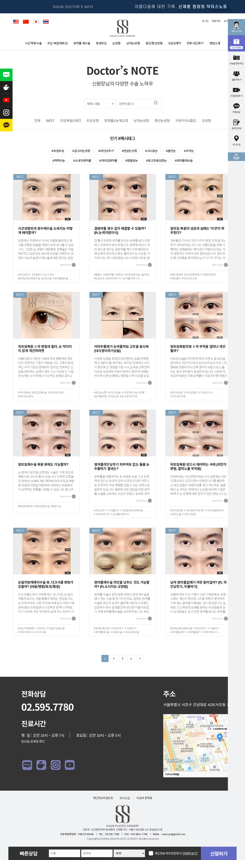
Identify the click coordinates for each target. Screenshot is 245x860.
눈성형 (116, 43)
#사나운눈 (151, 151)
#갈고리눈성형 (81, 151)
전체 (37, 120)
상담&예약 (174, 43)
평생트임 (101, 43)
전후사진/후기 (195, 43)
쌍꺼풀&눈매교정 (116, 120)
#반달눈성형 (129, 151)
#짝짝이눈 (58, 160)
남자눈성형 (133, 43)
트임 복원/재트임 (57, 43)
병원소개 (214, 43)
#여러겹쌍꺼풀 (108, 160)
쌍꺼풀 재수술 (81, 43)
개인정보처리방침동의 (176, 853)
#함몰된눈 (131, 160)
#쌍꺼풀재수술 (184, 160)
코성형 (206, 120)
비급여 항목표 (144, 798)
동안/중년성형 (154, 43)
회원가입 (216, 20)
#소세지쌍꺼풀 (82, 160)
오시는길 (125, 798)
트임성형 (92, 120)
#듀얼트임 (57, 151)
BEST (50, 120)
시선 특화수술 (33, 43)
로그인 (205, 20)
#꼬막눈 (189, 151)
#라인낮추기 (106, 151)
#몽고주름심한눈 (156, 160)
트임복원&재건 (70, 120)
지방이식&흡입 (185, 120)
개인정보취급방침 (103, 798)
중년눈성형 (162, 120)
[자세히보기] (189, 853)
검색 (156, 103)
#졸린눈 (171, 151)
